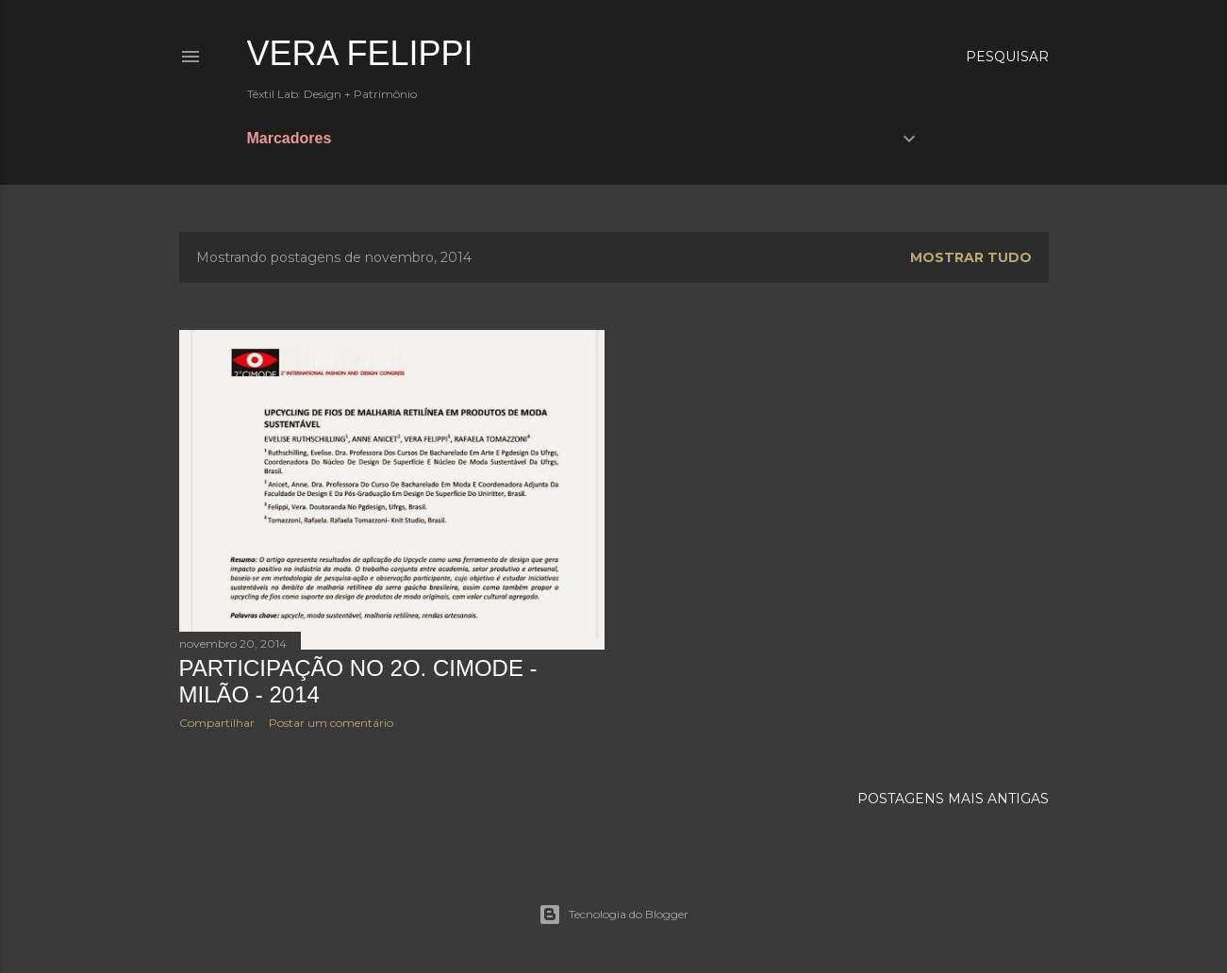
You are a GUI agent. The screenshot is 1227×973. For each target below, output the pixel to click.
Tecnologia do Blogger (613, 914)
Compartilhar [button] (217, 723)
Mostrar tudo (971, 257)
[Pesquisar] (1007, 56)
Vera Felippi (360, 53)
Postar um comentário (331, 723)
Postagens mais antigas (953, 798)
